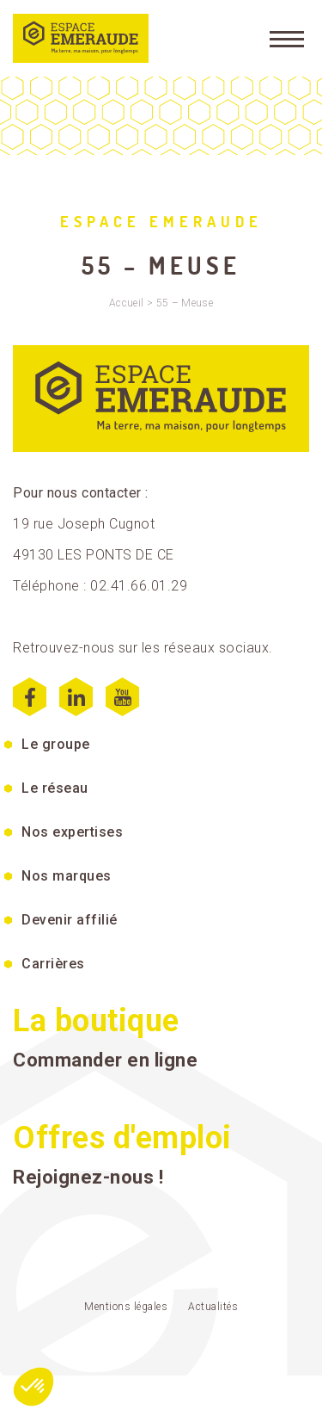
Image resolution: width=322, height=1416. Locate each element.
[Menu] (286, 38)
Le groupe (55, 744)
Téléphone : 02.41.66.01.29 (100, 586)
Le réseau (54, 788)
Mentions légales (125, 1307)
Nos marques (66, 876)
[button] (33, 1386)
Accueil (126, 303)
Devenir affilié (69, 920)
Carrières (53, 963)
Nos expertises (72, 832)
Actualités (213, 1307)
